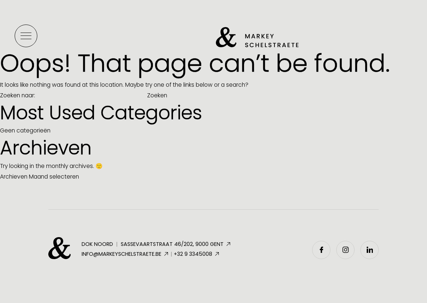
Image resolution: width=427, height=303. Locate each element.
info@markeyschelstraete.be (125, 254)
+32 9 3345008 (197, 254)
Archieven (13, 176)
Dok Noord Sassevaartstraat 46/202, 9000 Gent (156, 244)
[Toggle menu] (25, 35)
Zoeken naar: (17, 95)
